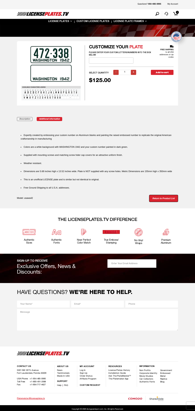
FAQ (66, 386)
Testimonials (63, 373)
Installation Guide (117, 373)
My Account (172, 4)
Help (59, 386)
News (59, 370)
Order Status (86, 376)
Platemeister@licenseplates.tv (31, 399)
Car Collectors (146, 379)
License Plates (58, 21)
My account (87, 367)
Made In (63, 376)
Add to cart (162, 72)
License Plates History (119, 370)
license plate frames (129, 21)
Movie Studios (146, 376)
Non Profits (145, 371)
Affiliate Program (88, 379)
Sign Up (83, 373)
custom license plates (92, 21)
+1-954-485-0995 (38, 379)
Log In (83, 370)
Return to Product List (163, 198)
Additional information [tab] (50, 119)
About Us (63, 367)
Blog (162, 382)
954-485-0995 (154, 4)
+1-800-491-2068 (38, 382)
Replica (163, 379)
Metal (163, 376)
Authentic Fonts (147, 382)
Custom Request (90, 386)
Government (166, 371)
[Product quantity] (124, 72)
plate (136, 47)
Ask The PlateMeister (119, 376)
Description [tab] (24, 119)
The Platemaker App (118, 379)
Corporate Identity (148, 374)
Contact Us (24, 367)
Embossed (165, 374)
